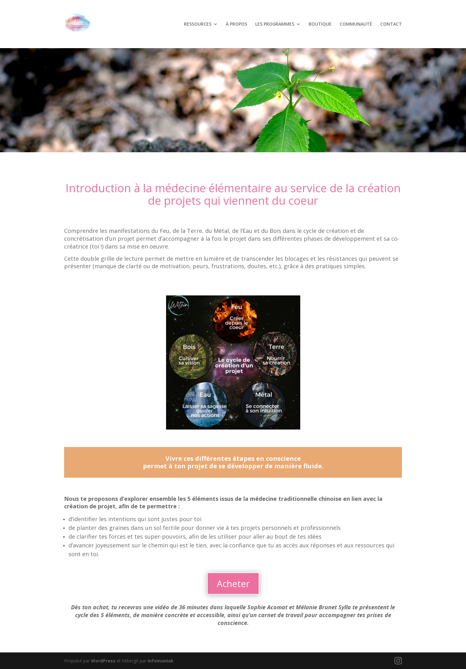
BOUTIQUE (320, 24)
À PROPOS (236, 24)
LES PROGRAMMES (274, 24)
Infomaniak (161, 661)
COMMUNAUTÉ (356, 24)
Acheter (233, 583)
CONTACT (391, 24)
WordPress (103, 661)
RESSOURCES (197, 24)
